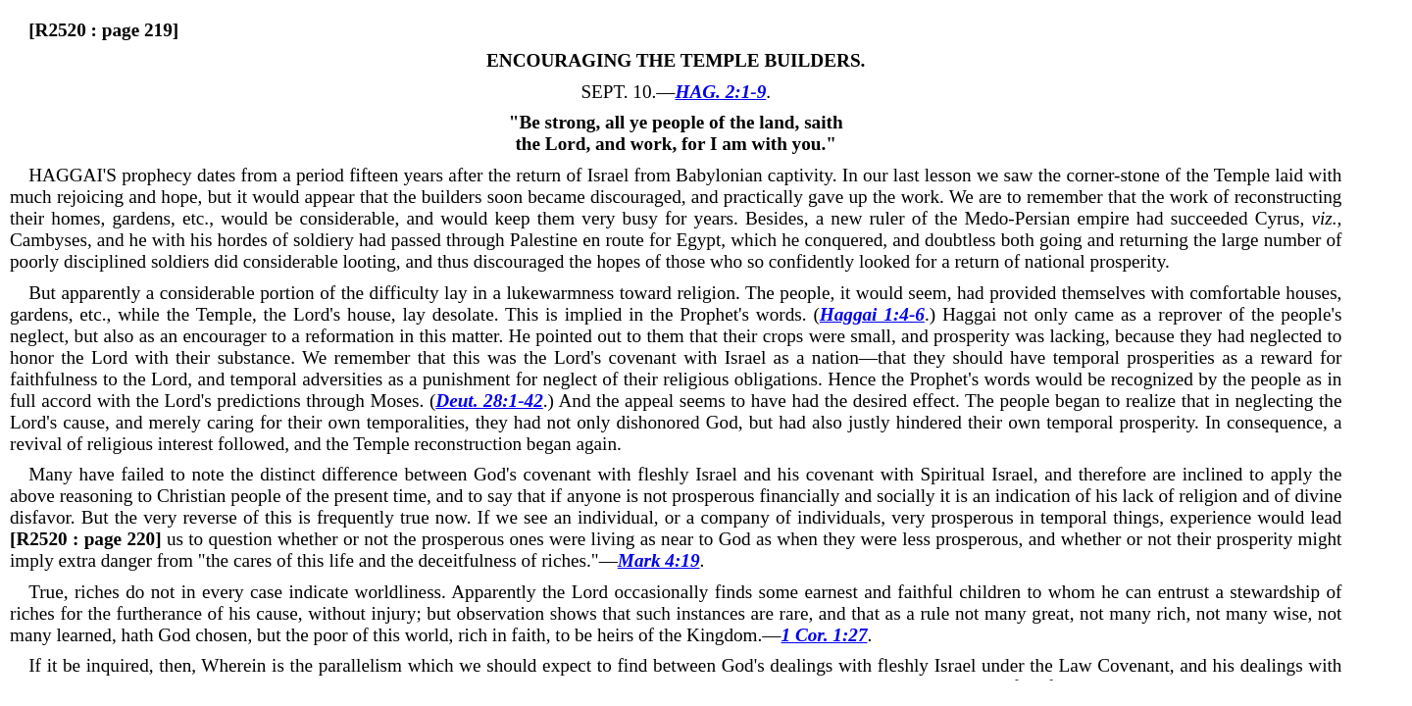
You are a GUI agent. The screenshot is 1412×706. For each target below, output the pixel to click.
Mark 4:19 (659, 560)
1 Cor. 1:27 (825, 635)
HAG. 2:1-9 (721, 91)
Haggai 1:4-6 (872, 314)
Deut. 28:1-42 (488, 400)
